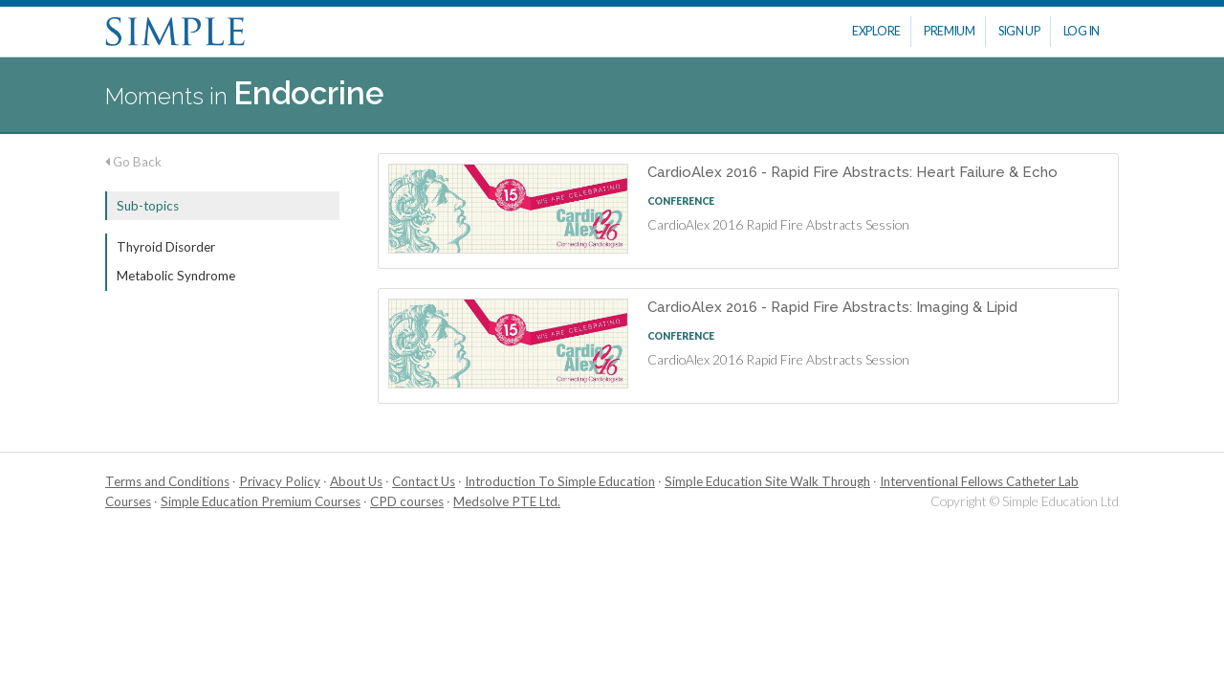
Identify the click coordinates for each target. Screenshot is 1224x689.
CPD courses (407, 501)
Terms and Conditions (167, 481)
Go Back (133, 161)
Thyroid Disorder (166, 247)
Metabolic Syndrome (176, 275)
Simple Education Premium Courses (261, 501)
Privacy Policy (279, 481)
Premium (949, 31)
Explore (876, 31)
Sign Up (1019, 31)
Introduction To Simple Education (560, 481)
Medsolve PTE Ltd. (506, 501)
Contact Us (423, 481)
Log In (1081, 31)
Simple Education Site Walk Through (767, 481)
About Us (356, 481)
